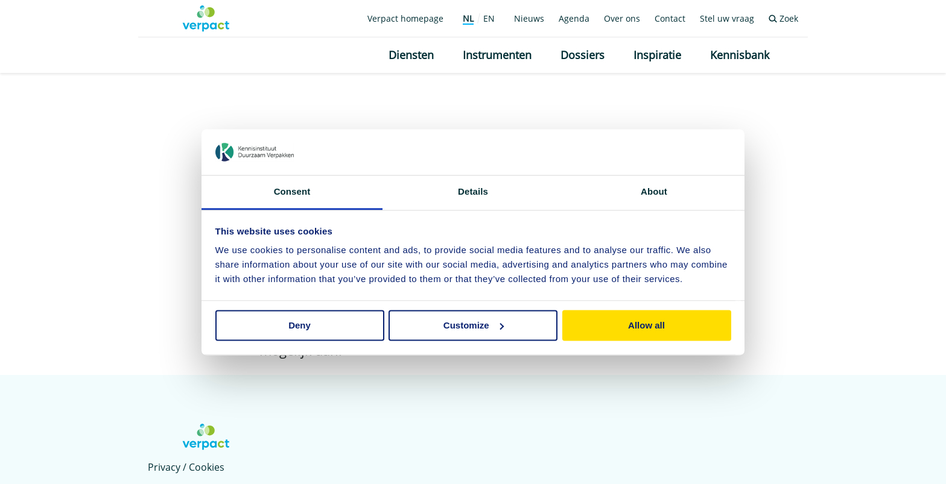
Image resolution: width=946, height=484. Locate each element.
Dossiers (582, 55)
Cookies (206, 467)
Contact (670, 18)
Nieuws (529, 18)
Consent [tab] (292, 192)
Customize (473, 325)
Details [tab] (473, 192)
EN (489, 18)
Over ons (622, 18)
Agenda (574, 18)
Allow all (646, 325)
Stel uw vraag (727, 18)
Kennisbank (739, 55)
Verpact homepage (405, 18)
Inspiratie (657, 55)
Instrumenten (497, 55)
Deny (299, 325)
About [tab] (654, 192)
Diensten (411, 55)
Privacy (164, 467)
